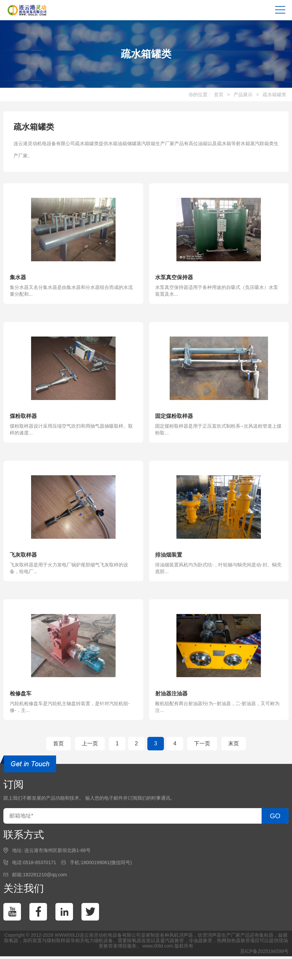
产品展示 (243, 94)
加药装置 (32, 943)
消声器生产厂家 (223, 937)
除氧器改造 (139, 943)
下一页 (202, 746)
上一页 (90, 746)
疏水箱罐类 (274, 94)
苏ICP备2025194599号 (264, 954)
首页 (218, 94)
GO (275, 818)
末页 (233, 746)
